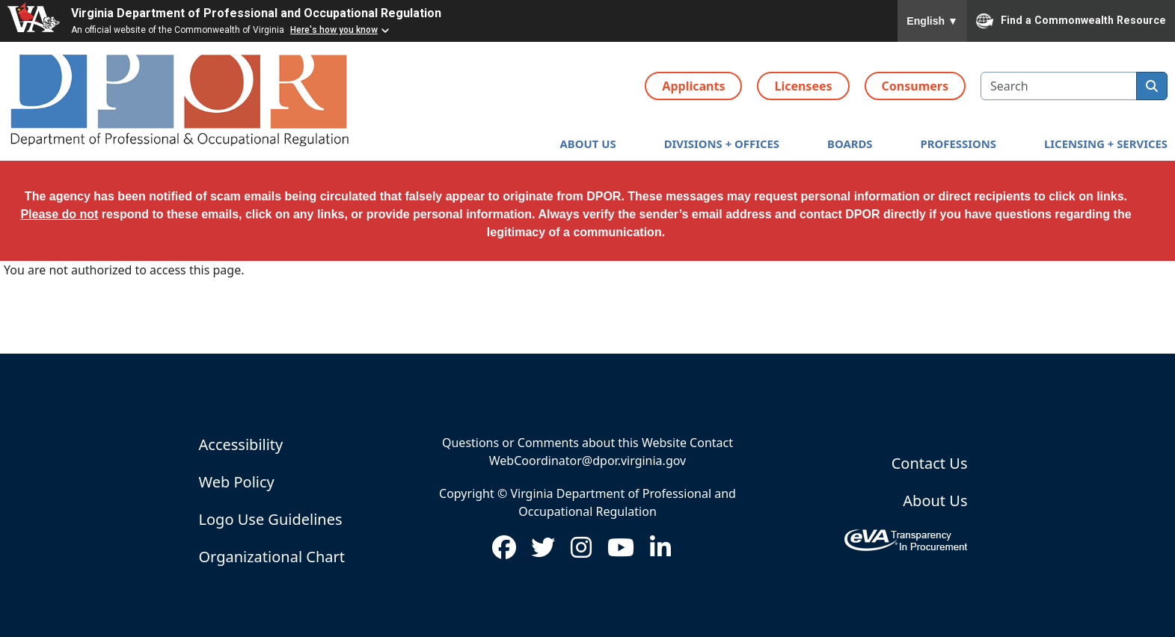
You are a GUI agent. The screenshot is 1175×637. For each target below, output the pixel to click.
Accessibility (241, 444)
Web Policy (236, 482)
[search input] (1059, 86)
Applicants (693, 86)
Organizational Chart (272, 557)
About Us (935, 500)
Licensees (803, 86)
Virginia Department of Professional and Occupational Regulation (256, 13)
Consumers (915, 86)
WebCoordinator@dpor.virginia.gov (587, 460)
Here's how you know (334, 30)
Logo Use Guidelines (271, 519)
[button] (588, 143)
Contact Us (930, 463)
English (932, 21)
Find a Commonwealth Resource (1071, 20)
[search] (1152, 86)
